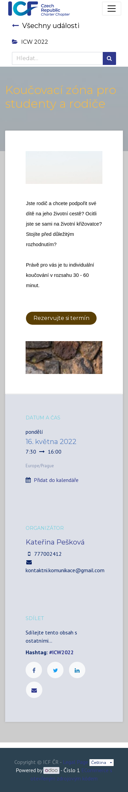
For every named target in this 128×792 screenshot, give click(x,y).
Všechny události (46, 26)
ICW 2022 (30, 42)
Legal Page (75, 762)
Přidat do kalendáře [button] (56, 479)
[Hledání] (109, 58)
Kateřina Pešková (55, 542)
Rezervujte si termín (61, 318)
